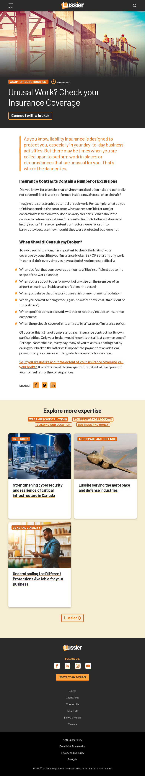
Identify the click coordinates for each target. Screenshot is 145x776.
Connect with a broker (30, 115)
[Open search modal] (135, 6)
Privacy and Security (72, 752)
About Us (72, 710)
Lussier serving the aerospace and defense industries (104, 487)
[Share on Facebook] (36, 385)
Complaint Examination (72, 746)
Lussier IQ (72, 617)
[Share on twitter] (44, 385)
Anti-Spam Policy (72, 739)
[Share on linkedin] (53, 385)
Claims (72, 690)
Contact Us (72, 704)
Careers (72, 724)
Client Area (72, 697)
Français (72, 759)
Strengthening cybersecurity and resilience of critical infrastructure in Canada (37, 490)
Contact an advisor (72, 677)
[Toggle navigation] (10, 6)
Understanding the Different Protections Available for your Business (38, 578)
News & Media (72, 717)
